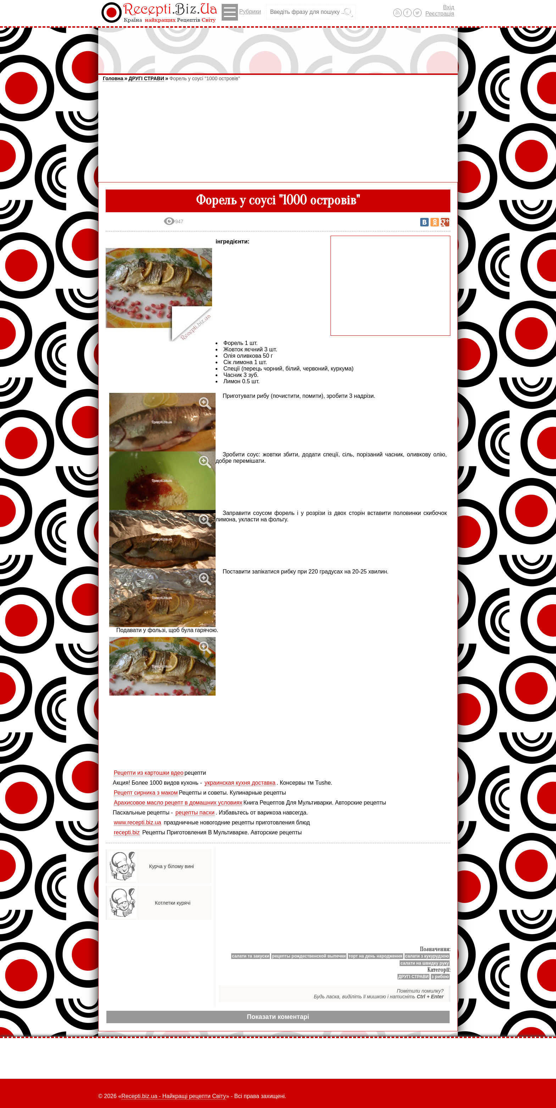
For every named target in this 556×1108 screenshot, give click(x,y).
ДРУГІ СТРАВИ (146, 78)
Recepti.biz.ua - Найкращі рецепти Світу (173, 1096)
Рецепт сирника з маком (146, 793)
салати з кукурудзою (427, 956)
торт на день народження (375, 956)
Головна (113, 78)
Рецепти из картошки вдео (148, 773)
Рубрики (241, 12)
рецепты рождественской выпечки (309, 956)
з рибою (440, 976)
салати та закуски (250, 956)
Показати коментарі (278, 1016)
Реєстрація (439, 14)
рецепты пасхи (195, 813)
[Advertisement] (278, 47)
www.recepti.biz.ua (137, 822)
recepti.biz (127, 832)
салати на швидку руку (424, 963)
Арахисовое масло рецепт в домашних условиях (178, 803)
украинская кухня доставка (240, 783)
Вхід (448, 7)
